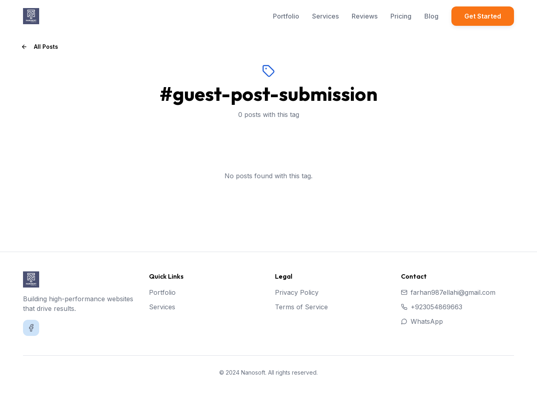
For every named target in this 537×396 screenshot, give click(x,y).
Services (325, 16)
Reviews (365, 16)
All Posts (39, 46)
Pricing (400, 16)
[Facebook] (31, 328)
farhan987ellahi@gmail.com (448, 292)
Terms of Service (301, 307)
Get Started (482, 16)
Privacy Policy (297, 292)
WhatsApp (422, 321)
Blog (431, 16)
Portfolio (286, 16)
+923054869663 (431, 307)
